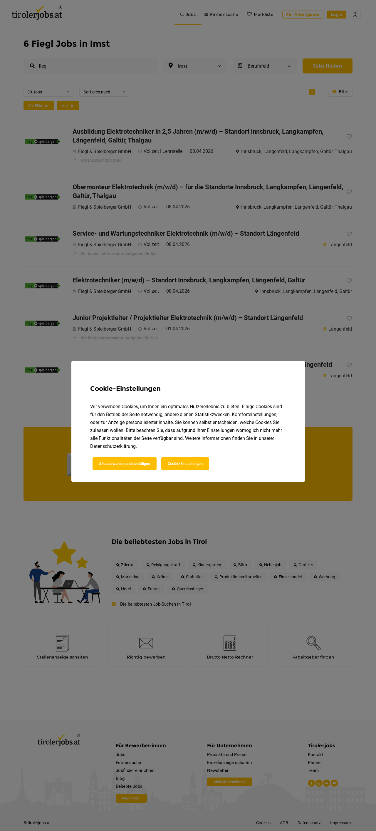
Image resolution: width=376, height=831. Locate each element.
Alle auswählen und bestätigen (124, 463)
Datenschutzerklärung (113, 446)
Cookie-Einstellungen (185, 463)
